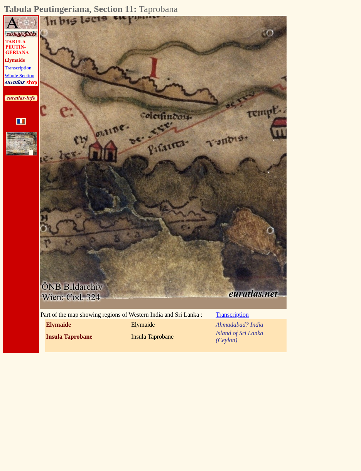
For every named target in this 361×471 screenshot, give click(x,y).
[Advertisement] (329, 131)
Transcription (18, 68)
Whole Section (19, 75)
